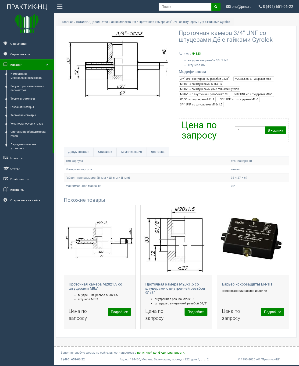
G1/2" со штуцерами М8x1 (197, 99)
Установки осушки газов (27, 123)
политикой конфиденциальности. (161, 352)
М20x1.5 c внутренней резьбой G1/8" (204, 94)
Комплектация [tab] (131, 151)
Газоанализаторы (22, 107)
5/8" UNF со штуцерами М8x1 (253, 94)
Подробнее (119, 312)
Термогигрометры (23, 98)
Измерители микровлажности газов (26, 76)
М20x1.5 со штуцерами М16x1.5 (201, 84)
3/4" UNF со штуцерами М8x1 (239, 99)
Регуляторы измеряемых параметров (27, 88)
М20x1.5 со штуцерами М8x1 (254, 78)
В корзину (275, 130)
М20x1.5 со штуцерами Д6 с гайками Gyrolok (209, 89)
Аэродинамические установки (23, 146)
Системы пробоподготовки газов (28, 134)
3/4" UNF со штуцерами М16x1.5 (201, 104)
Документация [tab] (78, 151)
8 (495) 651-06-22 (73, 359)
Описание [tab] (105, 151)
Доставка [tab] (157, 151)
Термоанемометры (23, 115)
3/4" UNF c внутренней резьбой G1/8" (204, 78)
